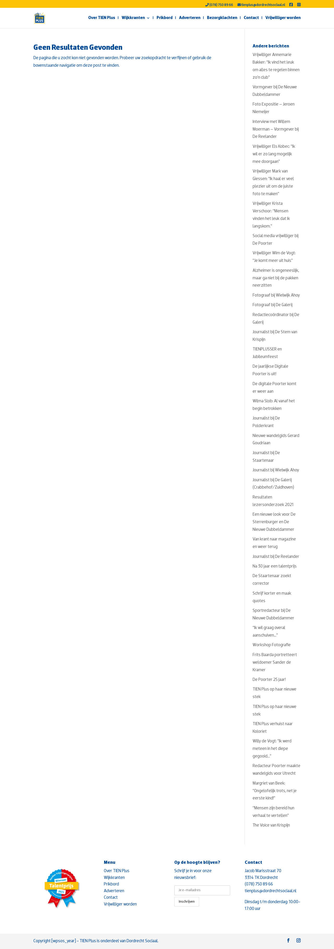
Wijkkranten (133, 18)
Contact (251, 18)
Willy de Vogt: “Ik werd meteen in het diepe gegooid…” (272, 749)
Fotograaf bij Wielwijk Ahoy (276, 295)
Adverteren (189, 18)
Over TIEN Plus (101, 18)
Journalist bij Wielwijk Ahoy (276, 470)
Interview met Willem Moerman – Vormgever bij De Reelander (276, 129)
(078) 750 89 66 (219, 5)
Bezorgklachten (222, 18)
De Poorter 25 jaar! (269, 679)
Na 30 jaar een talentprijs (275, 566)
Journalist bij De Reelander (276, 556)
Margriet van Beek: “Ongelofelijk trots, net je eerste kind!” (275, 791)
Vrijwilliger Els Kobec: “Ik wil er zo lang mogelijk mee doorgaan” (274, 154)
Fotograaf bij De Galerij (273, 305)
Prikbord (164, 18)
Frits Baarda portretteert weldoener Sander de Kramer (275, 662)
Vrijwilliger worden (283, 18)
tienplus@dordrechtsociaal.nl (261, 5)
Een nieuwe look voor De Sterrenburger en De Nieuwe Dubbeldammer (274, 522)
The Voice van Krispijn (271, 825)
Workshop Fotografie (272, 645)
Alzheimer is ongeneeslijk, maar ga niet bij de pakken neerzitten (276, 278)
